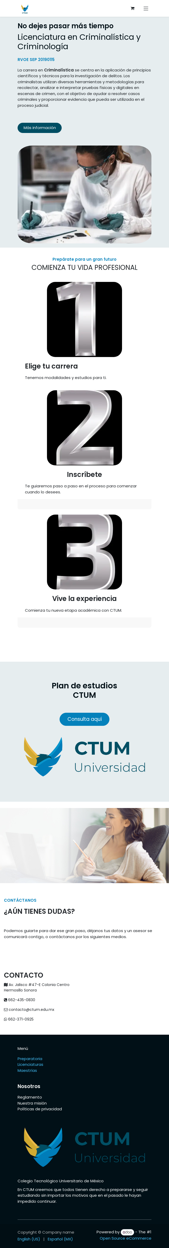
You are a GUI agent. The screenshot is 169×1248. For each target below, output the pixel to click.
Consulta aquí (84, 719)
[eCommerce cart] (132, 8)
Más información (40, 127)
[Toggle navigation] (146, 8)
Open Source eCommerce (125, 1238)
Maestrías (28, 1070)
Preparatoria (30, 1058)
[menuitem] (29, 1239)
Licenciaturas (30, 1064)
